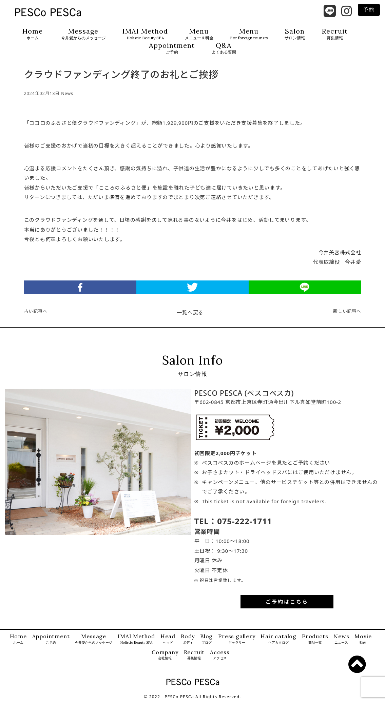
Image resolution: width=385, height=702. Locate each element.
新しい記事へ (347, 311)
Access (220, 655)
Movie (362, 639)
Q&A (224, 48)
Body (188, 639)
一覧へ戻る (190, 312)
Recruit (335, 34)
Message (83, 34)
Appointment (172, 48)
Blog (206, 639)
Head (167, 639)
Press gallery (236, 639)
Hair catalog (278, 639)
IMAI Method (145, 34)
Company (165, 655)
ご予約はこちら (287, 601)
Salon (295, 34)
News (67, 93)
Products (315, 639)
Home (32, 34)
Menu (199, 34)
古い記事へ (35, 311)
